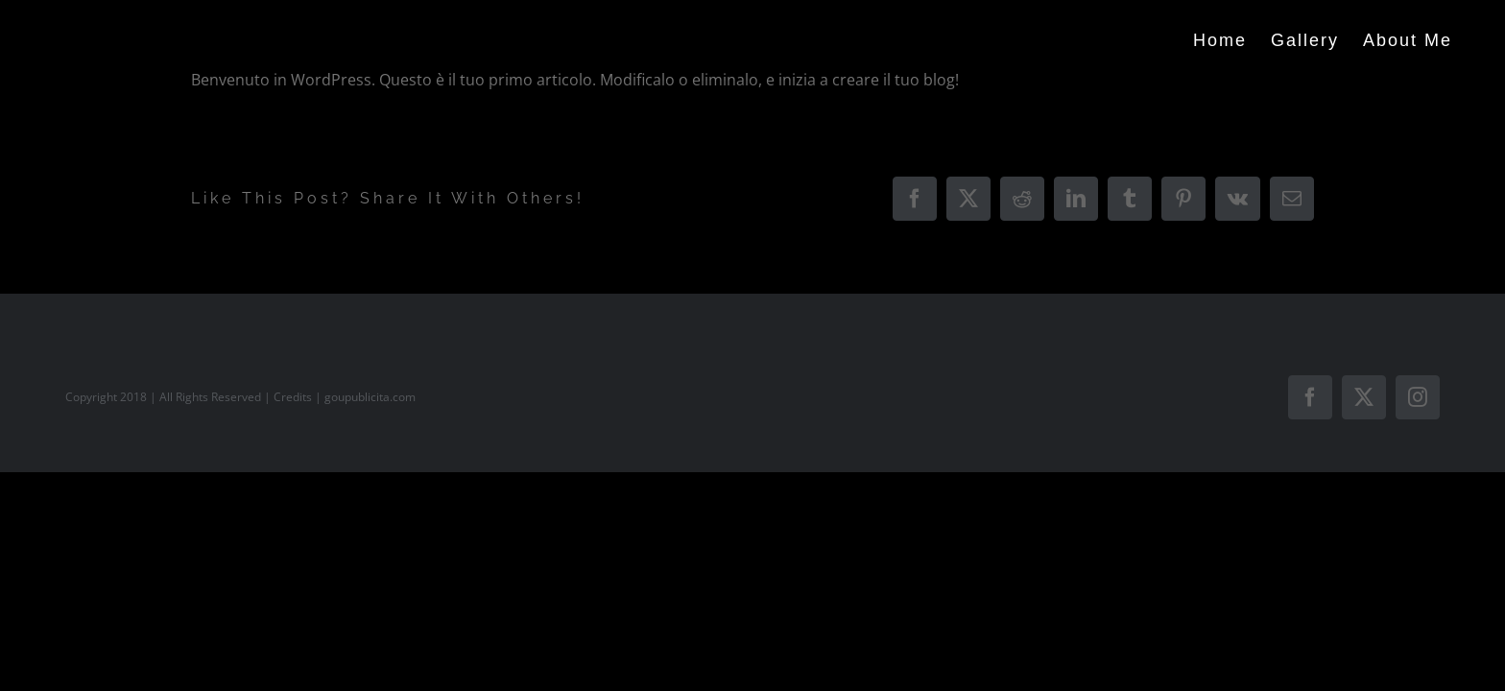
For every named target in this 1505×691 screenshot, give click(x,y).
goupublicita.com (370, 397)
